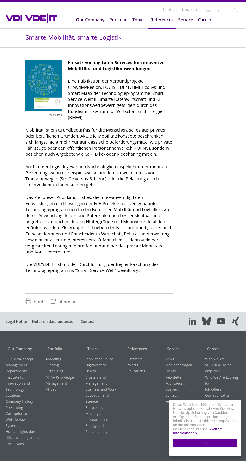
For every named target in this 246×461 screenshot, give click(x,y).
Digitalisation (96, 365)
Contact (94, 321)
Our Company (19, 348)
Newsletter (174, 377)
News (169, 359)
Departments (16, 371)
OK (205, 443)
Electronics (94, 407)
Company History (19, 401)
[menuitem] (34, 301)
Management (16, 365)
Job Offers (213, 389)
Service (172, 348)
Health (91, 371)
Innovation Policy (99, 359)
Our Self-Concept (19, 359)
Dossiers (172, 389)
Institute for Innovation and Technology (18, 383)
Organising (54, 371)
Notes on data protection (58, 321)
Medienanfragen (178, 365)
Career (211, 348)
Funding (52, 365)
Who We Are (215, 359)
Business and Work (101, 389)
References (135, 348)
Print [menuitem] (34, 301)
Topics (92, 348)
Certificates (15, 444)
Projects (131, 365)
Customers (134, 359)
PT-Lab (51, 389)
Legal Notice (17, 321)
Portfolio (54, 348)
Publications (135, 371)
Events (170, 371)
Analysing (53, 359)
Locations (13, 395)
